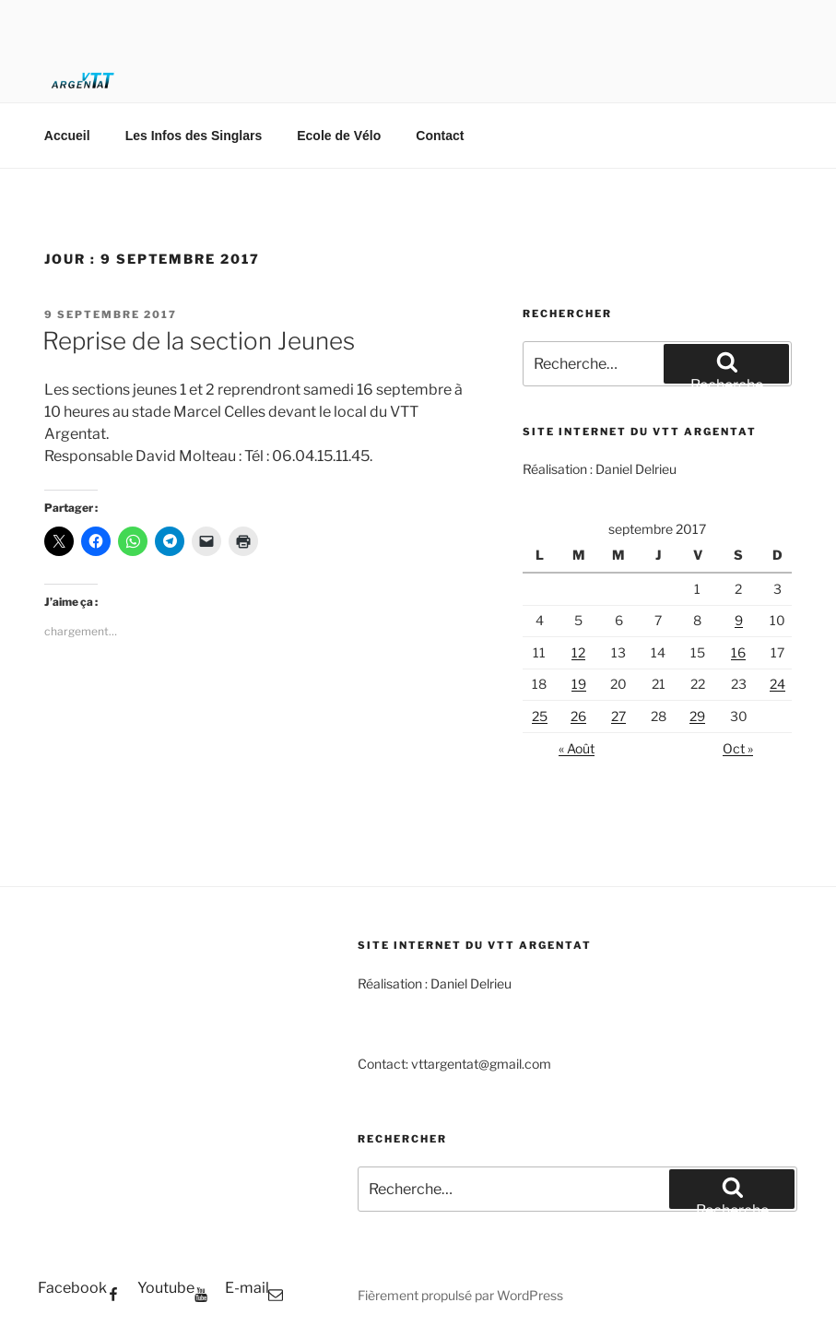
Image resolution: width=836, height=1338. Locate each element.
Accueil (67, 135)
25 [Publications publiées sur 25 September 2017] (540, 716)
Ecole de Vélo (339, 135)
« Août (577, 748)
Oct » (738, 748)
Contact (440, 135)
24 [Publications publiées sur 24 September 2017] (777, 684)
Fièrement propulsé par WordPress (460, 1295)
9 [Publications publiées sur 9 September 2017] (739, 620)
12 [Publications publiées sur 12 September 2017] (578, 652)
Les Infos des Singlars (194, 135)
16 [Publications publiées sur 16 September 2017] (738, 652)
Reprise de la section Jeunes (198, 340)
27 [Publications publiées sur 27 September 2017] (618, 716)
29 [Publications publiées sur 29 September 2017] (697, 716)
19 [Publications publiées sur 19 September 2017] (578, 684)
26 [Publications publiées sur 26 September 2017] (578, 716)
